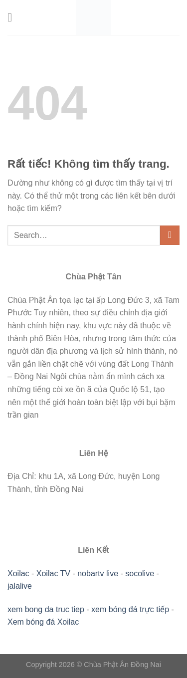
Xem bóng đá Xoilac (43, 622)
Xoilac (18, 573)
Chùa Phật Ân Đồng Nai (122, 665)
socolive (139, 573)
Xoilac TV (53, 573)
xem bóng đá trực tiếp (130, 609)
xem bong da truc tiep (45, 609)
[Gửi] (170, 235)
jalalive (19, 586)
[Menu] (13, 17)
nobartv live (97, 573)
